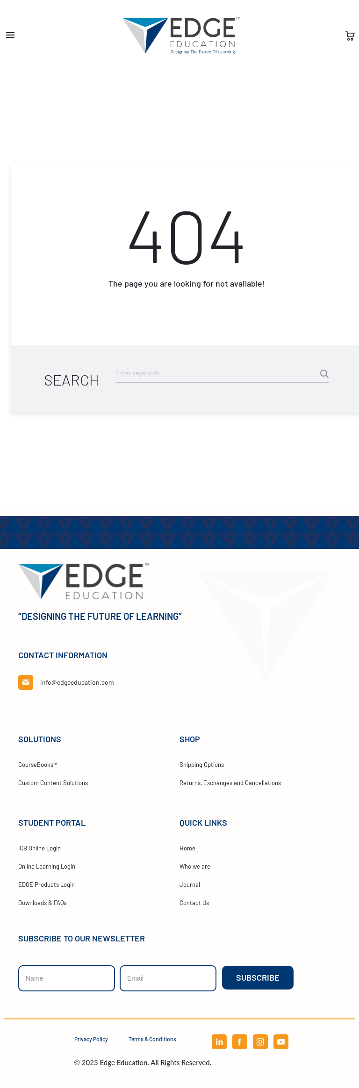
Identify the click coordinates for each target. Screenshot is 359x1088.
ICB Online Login (39, 848)
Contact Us (194, 902)
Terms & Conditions (152, 1039)
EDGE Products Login (46, 884)
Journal (190, 884)
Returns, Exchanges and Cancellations (230, 782)
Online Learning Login (46, 866)
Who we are (195, 866)
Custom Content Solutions (53, 782)
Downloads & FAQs (42, 902)
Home (187, 848)
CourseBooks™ (37, 764)
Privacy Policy (91, 1039)
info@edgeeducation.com (77, 682)
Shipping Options (202, 764)
